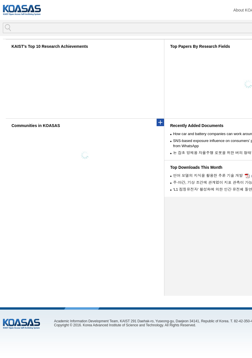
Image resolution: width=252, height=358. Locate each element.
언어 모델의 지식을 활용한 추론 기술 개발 (208, 175)
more (160, 122)
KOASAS (22, 10)
